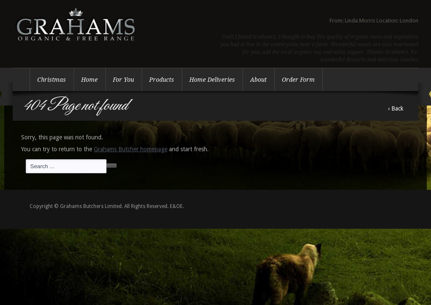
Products (161, 79)
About (258, 79)
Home (89, 79)
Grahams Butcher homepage (130, 149)
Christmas (51, 79)
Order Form (298, 79)
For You (123, 79)
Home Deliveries (212, 79)
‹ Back (396, 108)
